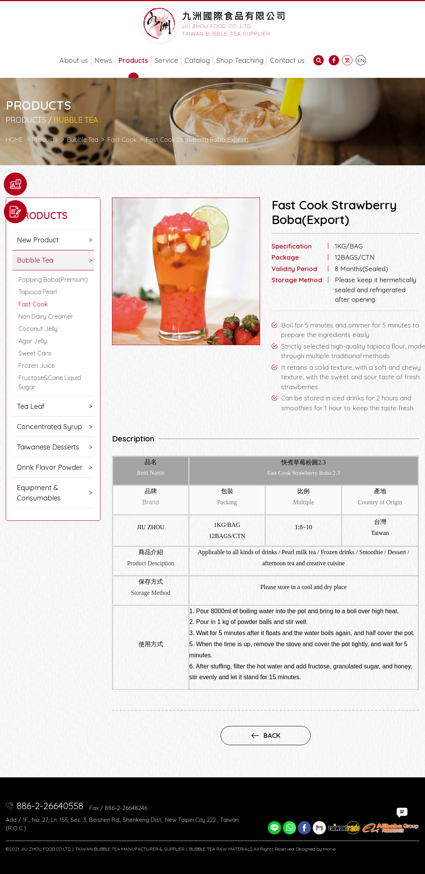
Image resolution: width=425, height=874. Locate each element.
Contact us (287, 60)
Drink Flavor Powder (49, 467)
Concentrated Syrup (49, 426)
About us (73, 60)
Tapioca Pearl (37, 292)
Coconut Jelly (38, 328)
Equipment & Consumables (39, 492)
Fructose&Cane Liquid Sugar (49, 382)
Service (166, 60)
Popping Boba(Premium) (53, 279)
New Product (38, 239)
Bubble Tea (82, 139)
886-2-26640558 (49, 805)
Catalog (197, 60)
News (103, 60)
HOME (14, 139)
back (265, 735)
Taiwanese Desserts (48, 447)
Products (133, 60)
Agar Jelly (32, 341)
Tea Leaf (30, 406)
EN (360, 60)
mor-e (329, 849)
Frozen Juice (36, 365)
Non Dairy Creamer (45, 316)
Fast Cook (122, 139)
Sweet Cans (35, 353)
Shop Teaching (240, 60)
